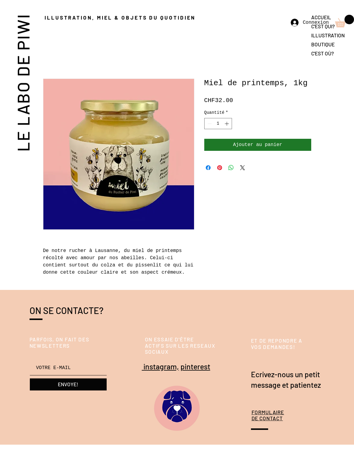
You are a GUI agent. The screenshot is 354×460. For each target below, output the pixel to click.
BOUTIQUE (323, 44)
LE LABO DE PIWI (23, 82)
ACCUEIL (321, 17)
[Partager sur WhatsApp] (231, 167)
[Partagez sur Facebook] (208, 167)
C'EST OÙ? (322, 53)
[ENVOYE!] (68, 384)
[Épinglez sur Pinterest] (219, 167)
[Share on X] (242, 167)
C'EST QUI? (323, 26)
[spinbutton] (218, 123)
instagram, (160, 366)
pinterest (195, 366)
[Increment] (227, 123)
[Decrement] (209, 123)
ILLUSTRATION (328, 35)
